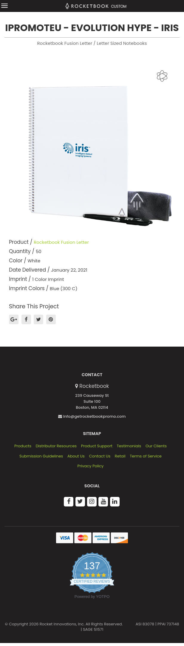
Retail (120, 456)
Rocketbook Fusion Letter (61, 242)
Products (22, 446)
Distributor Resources (56, 446)
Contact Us (99, 456)
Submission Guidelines (41, 456)
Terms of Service (146, 456)
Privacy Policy (91, 466)
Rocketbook (94, 386)
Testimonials (129, 446)
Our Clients (156, 446)
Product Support (96, 446)
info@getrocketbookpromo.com (92, 416)
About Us (76, 456)
